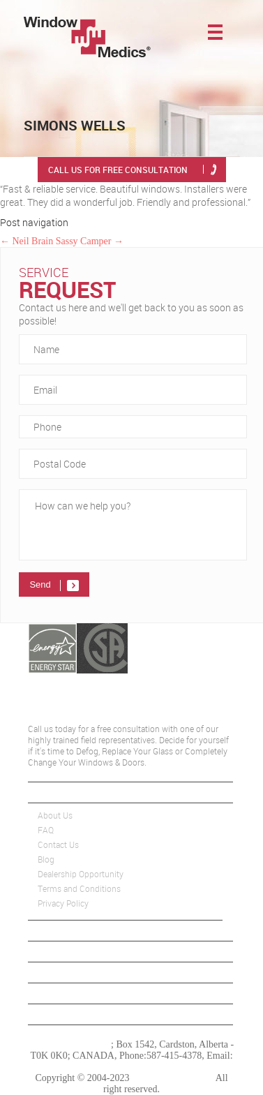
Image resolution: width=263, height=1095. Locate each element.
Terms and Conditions (79, 889)
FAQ (46, 830)
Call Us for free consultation (118, 169)
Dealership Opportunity (80, 874)
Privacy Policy (63, 903)
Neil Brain (26, 241)
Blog (46, 859)
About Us (55, 815)
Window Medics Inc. (70, 1044)
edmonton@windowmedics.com (131, 1067)
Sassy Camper (89, 241)
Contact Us (58, 845)
